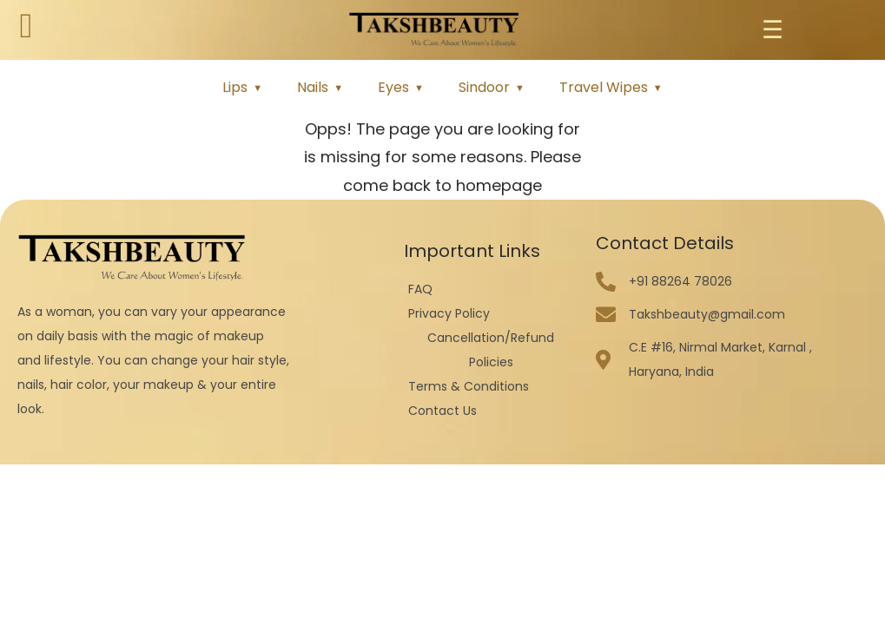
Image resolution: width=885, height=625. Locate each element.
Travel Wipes (603, 87)
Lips (235, 87)
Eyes (393, 87)
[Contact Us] (491, 410)
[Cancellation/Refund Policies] (491, 350)
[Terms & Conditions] (491, 386)
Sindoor (484, 87)
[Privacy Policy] (491, 313)
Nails (312, 87)
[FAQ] (491, 289)
